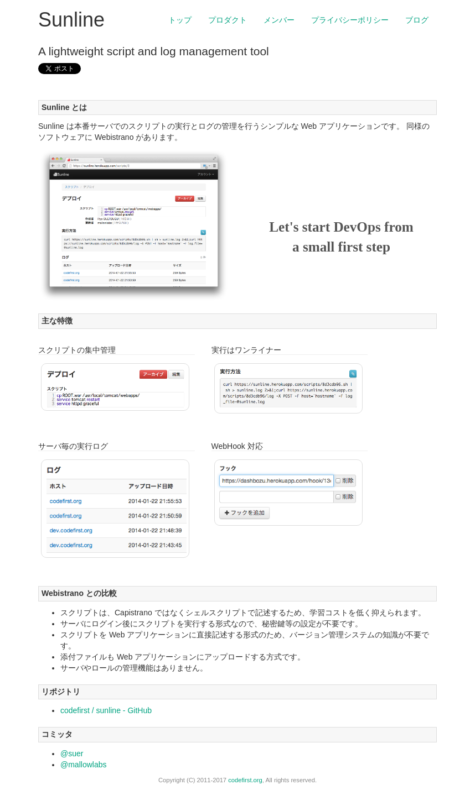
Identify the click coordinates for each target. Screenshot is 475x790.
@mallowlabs (83, 764)
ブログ (416, 19)
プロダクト (227, 19)
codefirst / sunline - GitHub (106, 710)
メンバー (279, 19)
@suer (71, 753)
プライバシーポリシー (350, 19)
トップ (180, 19)
